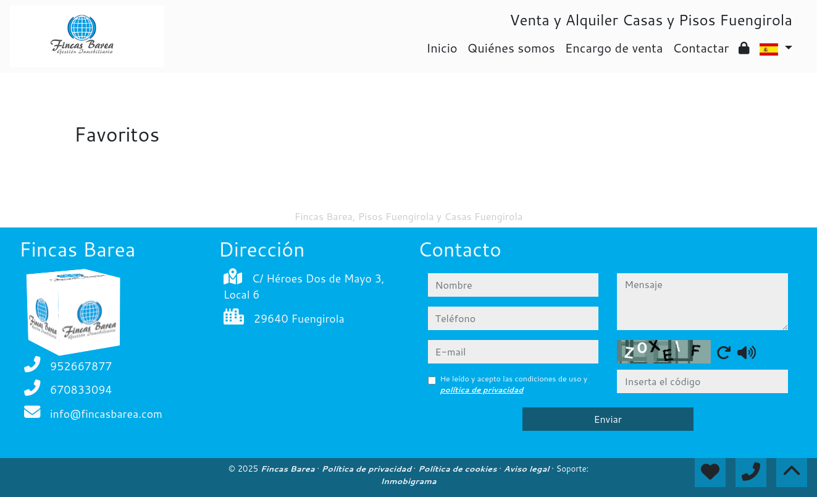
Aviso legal (527, 468)
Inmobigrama (408, 480)
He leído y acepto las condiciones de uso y (514, 384)
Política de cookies (458, 468)
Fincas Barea (289, 468)
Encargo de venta (614, 47)
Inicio (441, 47)
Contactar (700, 47)
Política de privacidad (368, 468)
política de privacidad (482, 389)
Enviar (607, 419)
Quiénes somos (511, 47)
